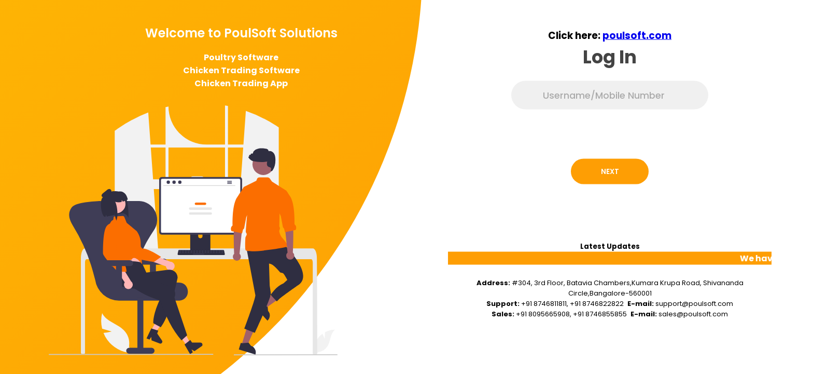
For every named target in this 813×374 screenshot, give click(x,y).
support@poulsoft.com (694, 304)
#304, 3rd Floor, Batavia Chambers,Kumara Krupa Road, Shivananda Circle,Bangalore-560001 (628, 288)
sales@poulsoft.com (693, 314)
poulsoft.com (636, 36)
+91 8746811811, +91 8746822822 (572, 304)
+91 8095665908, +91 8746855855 (571, 314)
